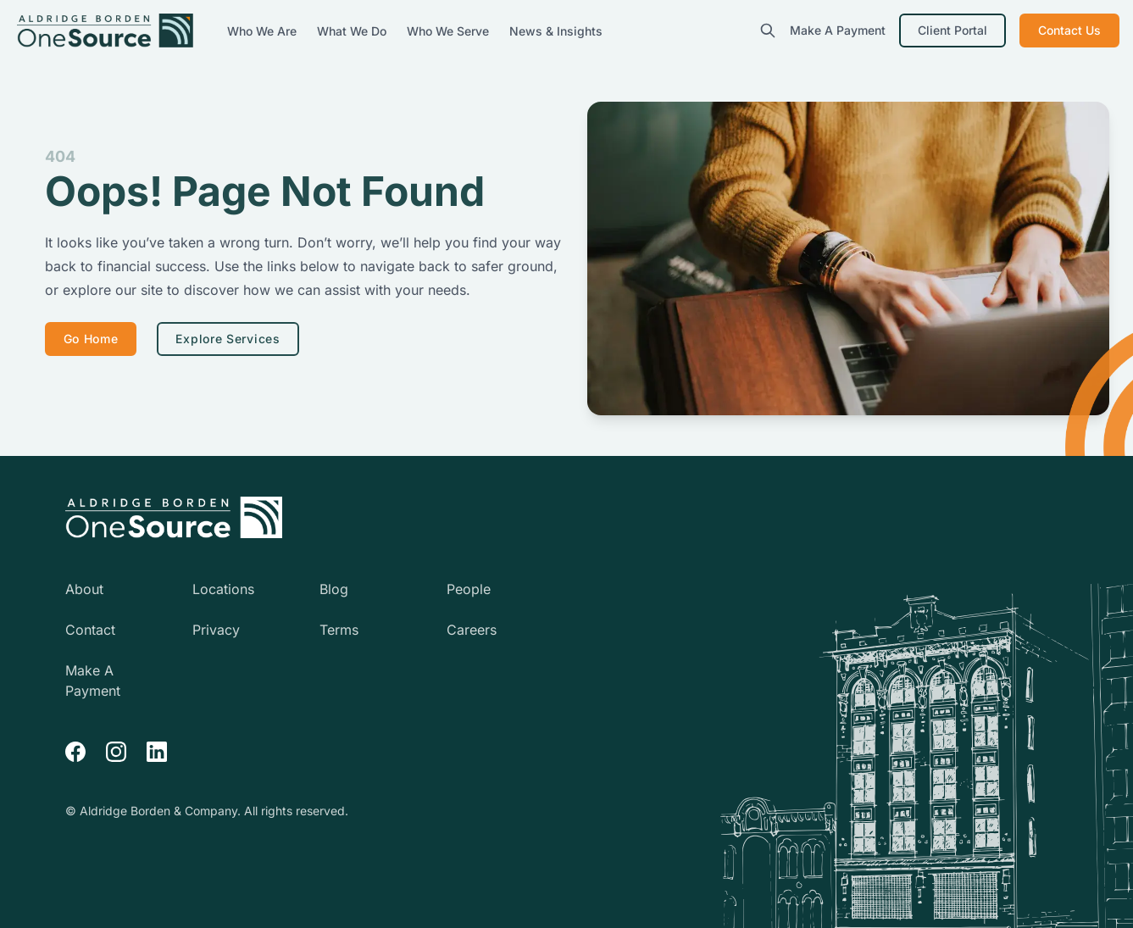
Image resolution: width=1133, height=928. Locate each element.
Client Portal (952, 30)
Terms (338, 629)
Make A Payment (838, 30)
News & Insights (556, 31)
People (469, 589)
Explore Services (227, 338)
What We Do (353, 31)
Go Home (91, 338)
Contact (90, 629)
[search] (767, 30)
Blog (333, 589)
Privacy (216, 629)
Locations (223, 589)
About (84, 589)
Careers (472, 629)
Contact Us (1069, 30)
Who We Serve (449, 31)
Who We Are (263, 31)
